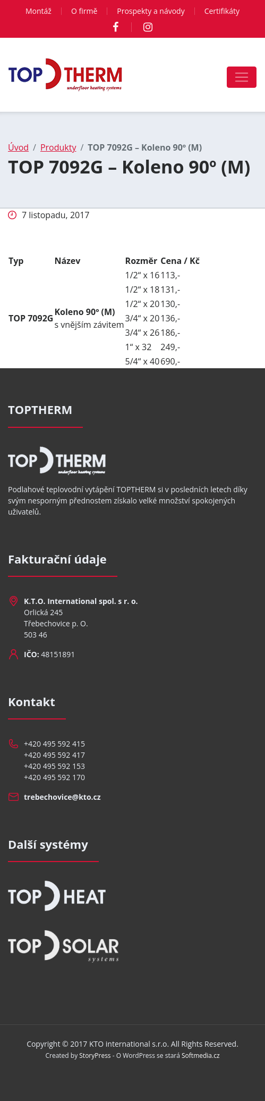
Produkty (58, 147)
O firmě (84, 11)
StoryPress (94, 1055)
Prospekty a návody (150, 11)
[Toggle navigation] (242, 77)
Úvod (18, 147)
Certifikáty (222, 11)
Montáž (38, 11)
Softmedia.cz (201, 1055)
